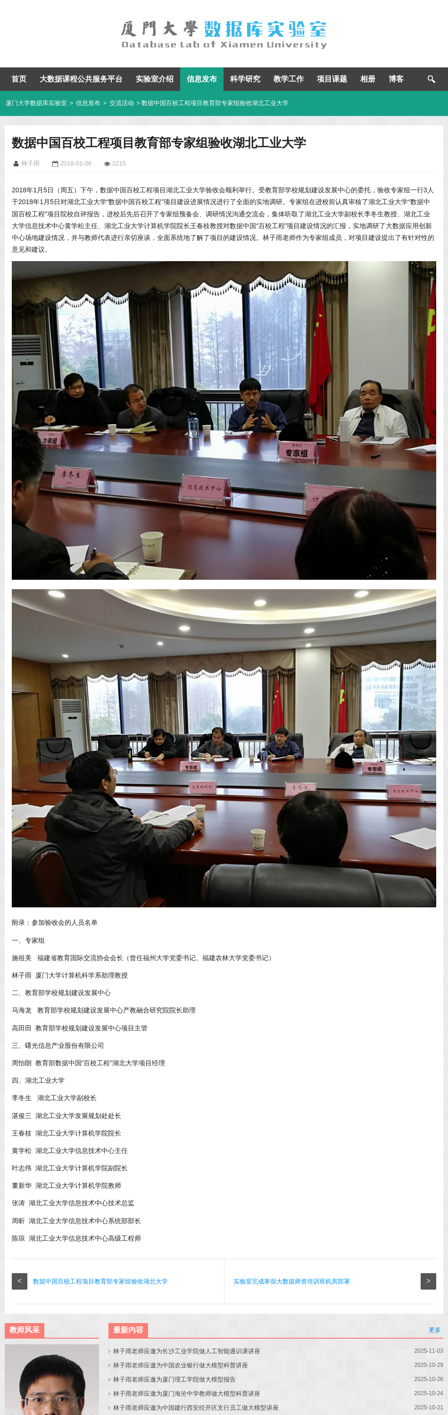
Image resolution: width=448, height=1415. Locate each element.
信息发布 (202, 79)
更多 (435, 1329)
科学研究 (245, 79)
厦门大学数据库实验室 (36, 103)
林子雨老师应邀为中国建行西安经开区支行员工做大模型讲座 (196, 1407)
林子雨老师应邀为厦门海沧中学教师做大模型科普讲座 (186, 1393)
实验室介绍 (155, 79)
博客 (396, 79)
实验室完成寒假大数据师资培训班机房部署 (291, 1281)
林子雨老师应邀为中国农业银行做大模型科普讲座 (180, 1365)
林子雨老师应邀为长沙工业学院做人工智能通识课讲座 (186, 1351)
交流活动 (121, 103)
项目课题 (332, 79)
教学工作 (289, 79)
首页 (18, 79)
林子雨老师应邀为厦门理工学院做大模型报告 (174, 1379)
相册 (367, 79)
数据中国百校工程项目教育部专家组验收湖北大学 (100, 1281)
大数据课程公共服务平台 (81, 79)
